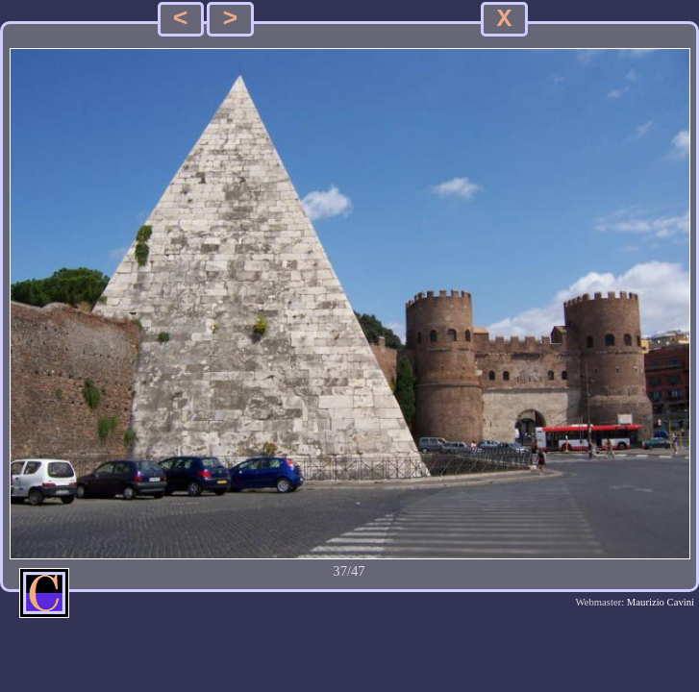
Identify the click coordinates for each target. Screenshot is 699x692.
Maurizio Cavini (660, 602)
